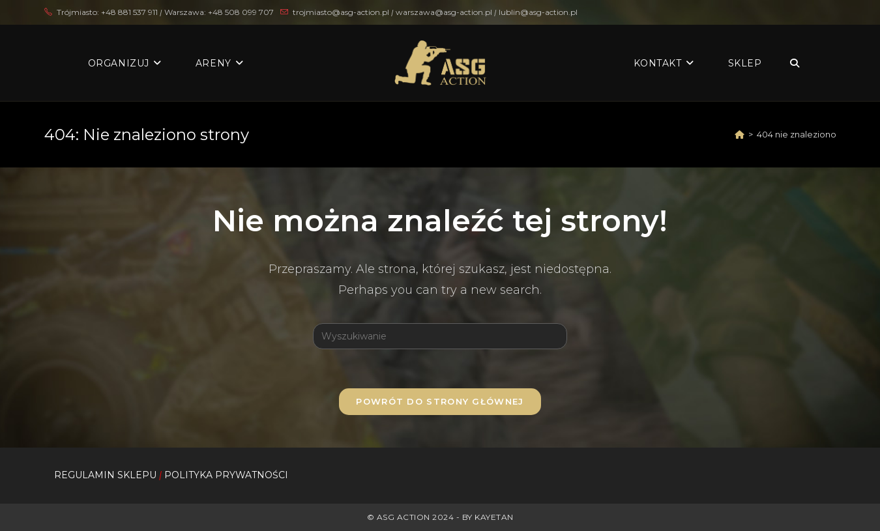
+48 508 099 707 (241, 12)
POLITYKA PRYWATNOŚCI (226, 475)
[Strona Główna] (739, 134)
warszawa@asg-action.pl (445, 12)
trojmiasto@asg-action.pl (341, 12)
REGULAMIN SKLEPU (105, 475)
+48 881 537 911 (129, 12)
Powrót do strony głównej (439, 401)
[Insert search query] (440, 336)
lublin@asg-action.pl (538, 12)
